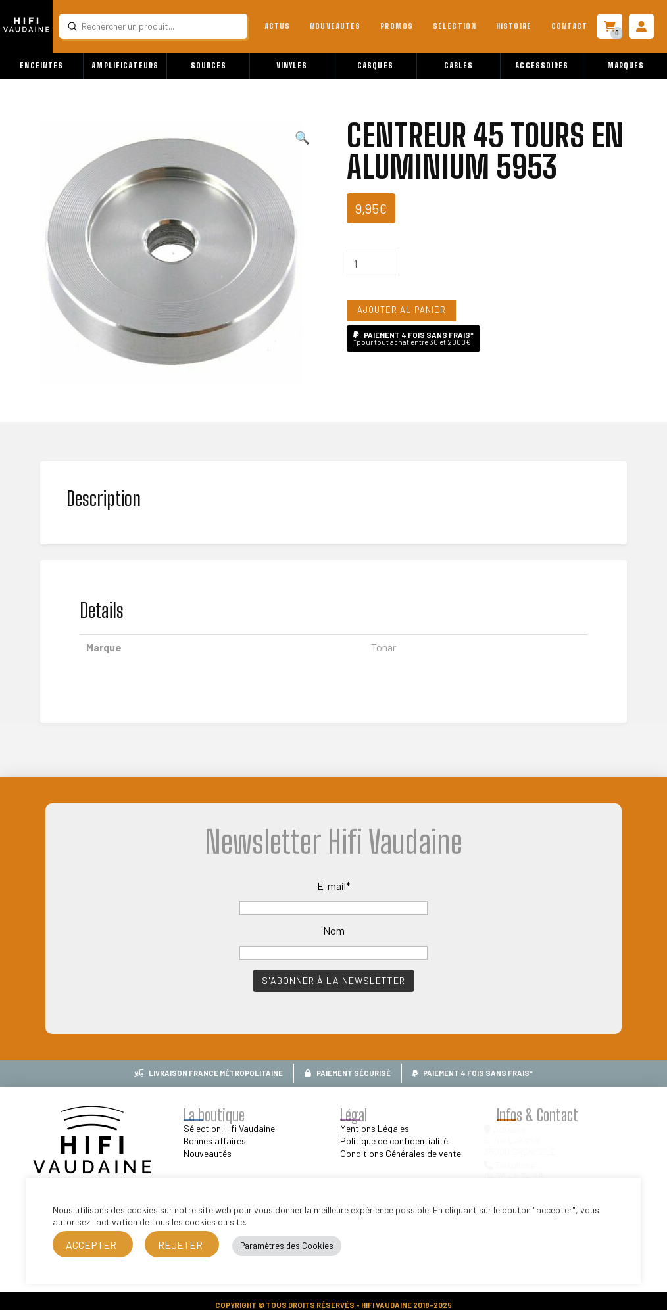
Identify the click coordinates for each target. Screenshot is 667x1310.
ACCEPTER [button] (91, 1244)
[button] (42, 66)
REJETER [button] (180, 1244)
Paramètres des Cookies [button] (287, 1245)
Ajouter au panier (401, 309)
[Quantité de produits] (373, 263)
